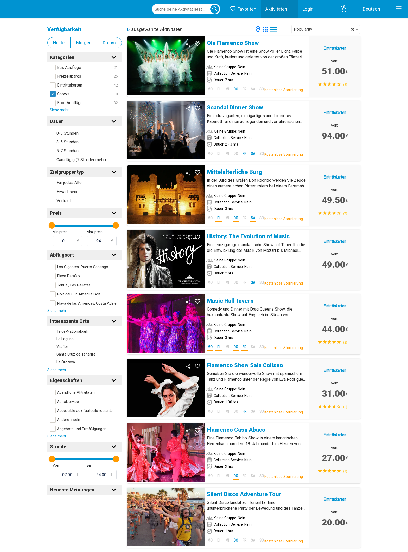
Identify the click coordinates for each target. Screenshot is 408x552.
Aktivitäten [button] (276, 9)
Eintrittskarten (69, 85)
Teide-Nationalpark (72, 331)
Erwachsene (67, 191)
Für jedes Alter (69, 182)
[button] (344, 9)
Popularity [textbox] (324, 29)
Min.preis (60, 232)
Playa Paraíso (68, 276)
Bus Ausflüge (69, 67)
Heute (59, 42)
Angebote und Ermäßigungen (81, 429)
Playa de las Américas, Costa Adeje (87, 303)
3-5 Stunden (67, 142)
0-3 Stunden (67, 133)
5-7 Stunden (67, 150)
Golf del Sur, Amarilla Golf (79, 294)
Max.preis (95, 232)
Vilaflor (62, 347)
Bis (89, 465)
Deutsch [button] (371, 9)
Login (308, 9)
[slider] (52, 225)
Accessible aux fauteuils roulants (85, 411)
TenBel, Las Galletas (74, 285)
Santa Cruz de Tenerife (75, 354)
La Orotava (65, 362)
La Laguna (65, 339)
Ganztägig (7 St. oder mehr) (81, 159)
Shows (63, 93)
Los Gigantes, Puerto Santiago (82, 267)
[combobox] (325, 29)
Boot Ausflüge (70, 102)
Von (56, 465)
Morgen (83, 42)
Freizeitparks (69, 76)
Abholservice (68, 401)
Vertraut (63, 200)
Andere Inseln (68, 420)
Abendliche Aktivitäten (76, 392)
